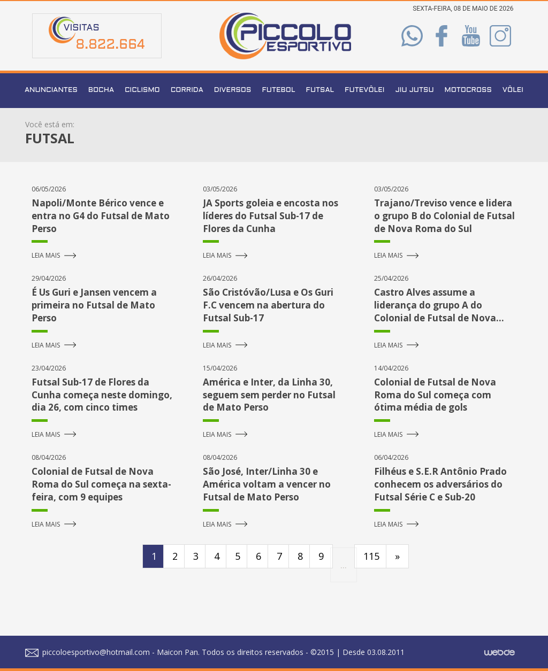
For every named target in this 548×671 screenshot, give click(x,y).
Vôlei (513, 90)
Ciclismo (142, 90)
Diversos (233, 90)
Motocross (468, 90)
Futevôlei (364, 90)
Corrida (187, 90)
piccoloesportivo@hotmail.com (87, 652)
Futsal (320, 90)
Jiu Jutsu (414, 90)
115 (371, 556)
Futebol (278, 90)
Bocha (101, 90)
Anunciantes (51, 90)
